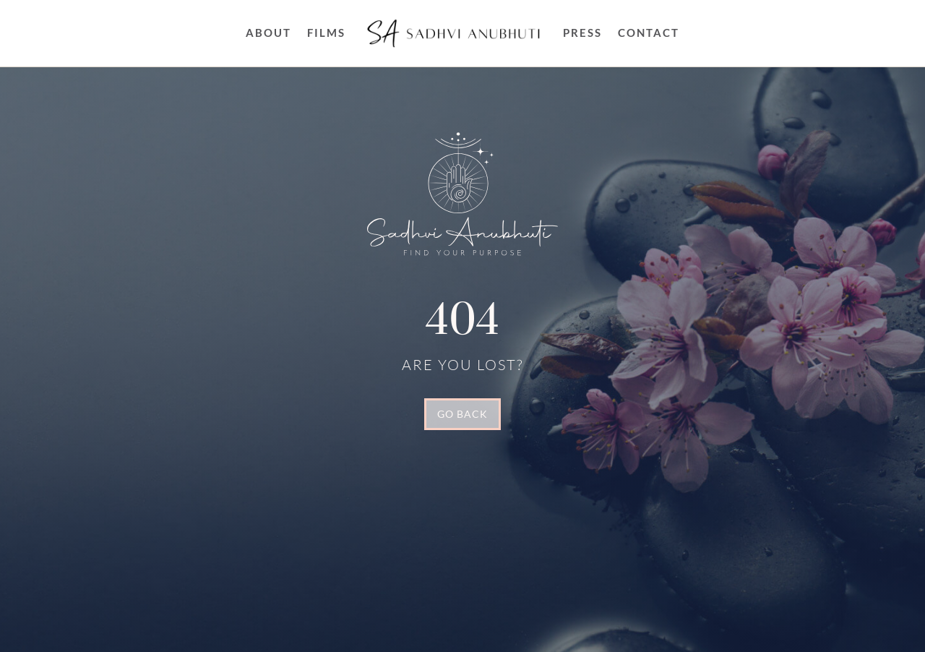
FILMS (326, 32)
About (268, 32)
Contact (648, 32)
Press (582, 32)
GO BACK (462, 414)
